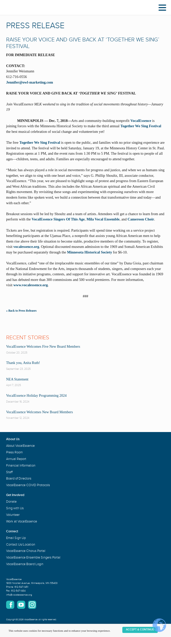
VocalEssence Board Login (24, 564)
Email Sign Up (16, 538)
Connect (12, 531)
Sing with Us (15, 508)
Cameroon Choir (141, 219)
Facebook (10, 605)
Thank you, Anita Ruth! (23, 363)
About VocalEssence (20, 446)
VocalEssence (140, 121)
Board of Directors (18, 478)
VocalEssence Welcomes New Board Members (39, 412)
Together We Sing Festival (140, 126)
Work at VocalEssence (21, 521)
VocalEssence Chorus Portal (25, 551)
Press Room (14, 452)
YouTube (21, 605)
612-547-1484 (18, 590)
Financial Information (20, 466)
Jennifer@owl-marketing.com (29, 82)
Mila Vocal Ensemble (103, 219)
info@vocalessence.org (19, 594)
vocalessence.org (25, 247)
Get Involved (15, 495)
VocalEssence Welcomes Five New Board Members (43, 346)
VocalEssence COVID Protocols (28, 485)
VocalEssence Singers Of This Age (58, 219)
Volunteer (13, 515)
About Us (13, 439)
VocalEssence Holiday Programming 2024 (36, 395)
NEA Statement (17, 379)
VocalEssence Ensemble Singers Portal (33, 557)
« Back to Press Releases (21, 310)
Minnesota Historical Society (89, 252)
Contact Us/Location (20, 545)
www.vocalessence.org (30, 285)
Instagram (32, 605)
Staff (9, 472)
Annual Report (16, 459)
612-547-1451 (21, 586)
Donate (11, 502)
